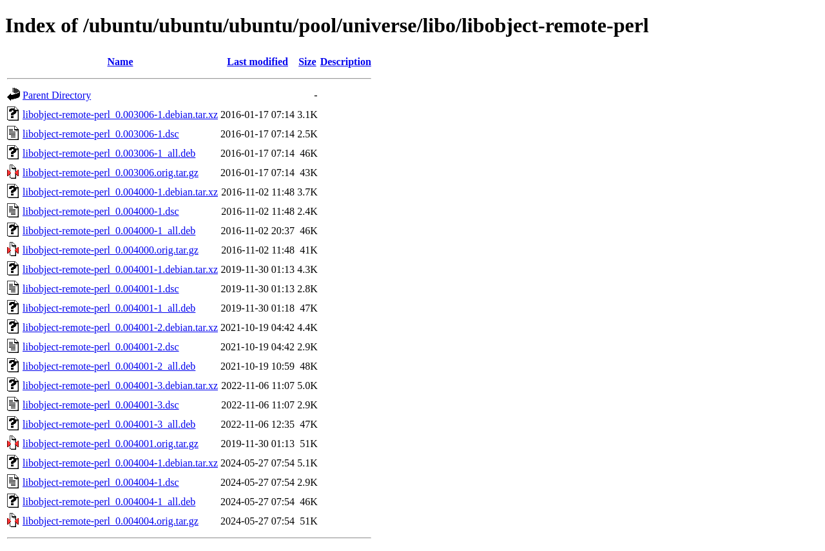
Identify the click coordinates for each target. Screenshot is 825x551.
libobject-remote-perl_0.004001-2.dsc (101, 346)
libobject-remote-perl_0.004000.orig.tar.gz (111, 250)
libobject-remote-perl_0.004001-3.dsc (101, 404)
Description (345, 61)
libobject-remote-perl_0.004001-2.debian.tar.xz (120, 327)
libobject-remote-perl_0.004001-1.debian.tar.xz (120, 269)
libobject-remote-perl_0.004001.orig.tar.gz (111, 443)
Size (307, 61)
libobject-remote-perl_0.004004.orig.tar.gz (111, 521)
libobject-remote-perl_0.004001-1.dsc (101, 288)
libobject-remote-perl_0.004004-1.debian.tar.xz (120, 462)
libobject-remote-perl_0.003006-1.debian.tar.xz (120, 114)
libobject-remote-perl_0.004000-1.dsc (101, 211)
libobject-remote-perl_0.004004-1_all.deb (109, 501)
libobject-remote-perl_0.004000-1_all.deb (109, 230)
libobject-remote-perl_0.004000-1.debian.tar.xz (120, 191)
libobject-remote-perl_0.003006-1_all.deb (109, 153)
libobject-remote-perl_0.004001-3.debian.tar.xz (120, 385)
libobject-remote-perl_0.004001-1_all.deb (109, 308)
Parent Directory (57, 95)
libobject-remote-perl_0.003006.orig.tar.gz (111, 172)
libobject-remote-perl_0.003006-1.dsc (101, 133)
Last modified (257, 61)
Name (120, 61)
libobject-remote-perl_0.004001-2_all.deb (109, 366)
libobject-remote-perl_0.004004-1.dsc (101, 482)
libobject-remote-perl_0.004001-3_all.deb (109, 424)
